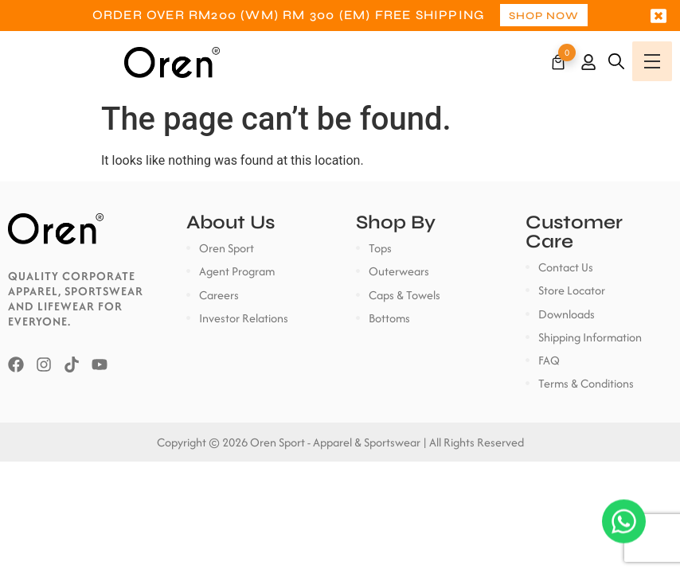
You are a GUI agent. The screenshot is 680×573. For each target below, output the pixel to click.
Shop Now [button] (544, 16)
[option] (340, 15)
